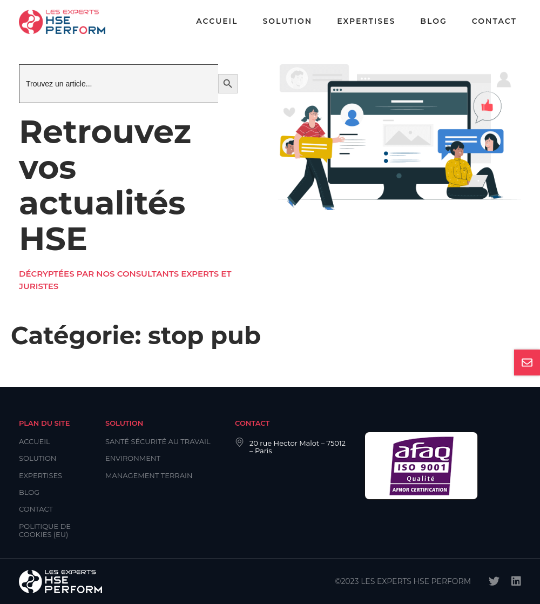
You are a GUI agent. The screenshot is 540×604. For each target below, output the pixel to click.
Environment (132, 458)
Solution (287, 21)
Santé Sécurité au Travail (158, 441)
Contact (494, 21)
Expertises (366, 21)
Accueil (217, 21)
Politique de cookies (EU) (45, 530)
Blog (433, 21)
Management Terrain (149, 475)
